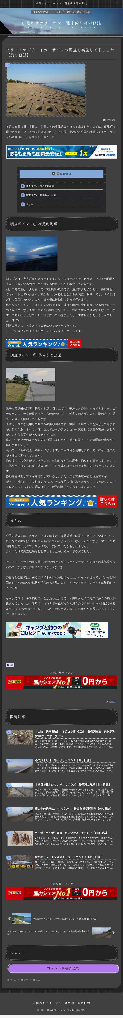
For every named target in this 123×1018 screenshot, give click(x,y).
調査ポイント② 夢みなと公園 (42, 196)
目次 (59, 173)
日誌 (10, 667)
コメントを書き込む (63, 971)
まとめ (30, 205)
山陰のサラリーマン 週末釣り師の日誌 (61, 3)
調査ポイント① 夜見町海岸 (41, 186)
